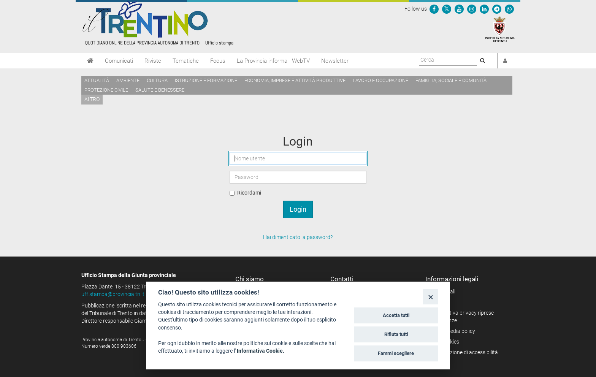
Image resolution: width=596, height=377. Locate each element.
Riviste (152, 60)
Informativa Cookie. (260, 351)
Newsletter (335, 60)
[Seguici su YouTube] (459, 9)
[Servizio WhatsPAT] (509, 9)
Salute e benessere (159, 90)
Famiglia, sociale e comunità (451, 80)
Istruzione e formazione (206, 80)
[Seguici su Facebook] (434, 9)
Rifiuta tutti (396, 334)
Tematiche (186, 60)
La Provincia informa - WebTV (273, 60)
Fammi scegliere (396, 353)
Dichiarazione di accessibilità (464, 352)
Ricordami (249, 193)
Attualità (96, 80)
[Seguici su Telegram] (496, 9)
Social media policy (453, 331)
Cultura (157, 80)
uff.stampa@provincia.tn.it (112, 294)
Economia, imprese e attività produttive (295, 80)
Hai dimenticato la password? (298, 237)
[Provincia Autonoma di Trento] (500, 29)
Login (298, 209)
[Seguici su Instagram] (471, 9)
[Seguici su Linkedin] (484, 9)
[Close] (430, 296)
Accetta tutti (396, 315)
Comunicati (119, 60)
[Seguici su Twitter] (446, 9)
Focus (217, 60)
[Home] (90, 60)
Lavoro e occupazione (380, 80)
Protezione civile (106, 90)
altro (92, 99)
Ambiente (127, 80)
